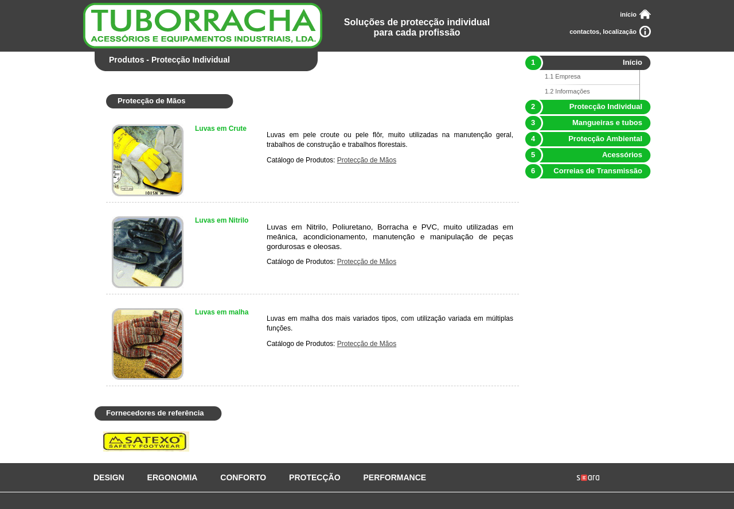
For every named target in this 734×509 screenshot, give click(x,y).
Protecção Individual (583, 106)
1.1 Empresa (562, 76)
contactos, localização (603, 31)
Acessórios (583, 154)
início (628, 14)
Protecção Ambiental (583, 138)
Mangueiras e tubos (583, 122)
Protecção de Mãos (366, 160)
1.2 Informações (567, 91)
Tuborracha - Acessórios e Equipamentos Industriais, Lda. (202, 26)
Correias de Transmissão (583, 170)
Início (583, 62)
